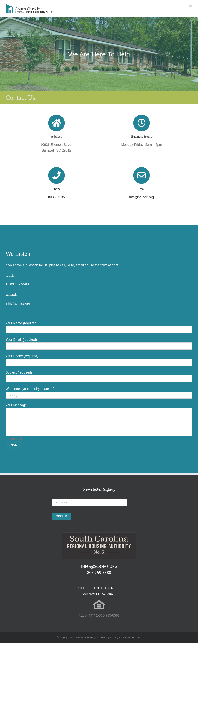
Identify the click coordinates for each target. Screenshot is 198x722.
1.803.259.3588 (56, 197)
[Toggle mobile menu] (190, 7)
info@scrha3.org (141, 197)
